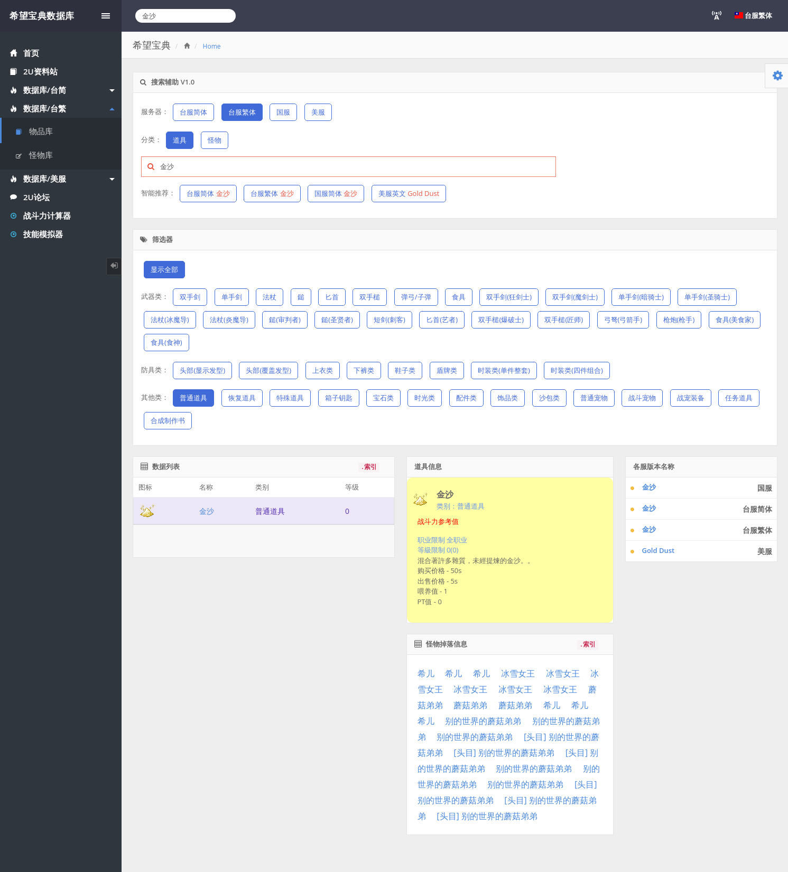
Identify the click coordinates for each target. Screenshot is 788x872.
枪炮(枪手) (679, 319)
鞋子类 (405, 370)
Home (212, 46)
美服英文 (409, 193)
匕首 (332, 297)
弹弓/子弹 (416, 297)
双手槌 (369, 297)
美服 (318, 112)
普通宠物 (594, 397)
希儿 (426, 673)
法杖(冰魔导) (170, 319)
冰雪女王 (518, 673)
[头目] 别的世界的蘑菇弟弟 (503, 752)
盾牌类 (447, 370)
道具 (180, 140)
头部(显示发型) (202, 370)
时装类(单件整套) (504, 370)
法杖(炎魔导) (229, 319)
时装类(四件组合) (577, 370)
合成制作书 (168, 420)
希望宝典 (152, 45)
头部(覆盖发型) (268, 370)
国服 (283, 112)
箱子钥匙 (339, 397)
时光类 (424, 397)
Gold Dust (658, 550)
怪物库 (34, 154)
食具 (459, 297)
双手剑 (190, 297)
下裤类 (364, 370)
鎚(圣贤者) (337, 319)
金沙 (206, 511)
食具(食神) (166, 342)
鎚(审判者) (285, 319)
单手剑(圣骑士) (707, 297)
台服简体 (193, 112)
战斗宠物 (642, 397)
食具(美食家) (735, 319)
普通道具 (193, 397)
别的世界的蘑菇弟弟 (483, 721)
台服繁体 (242, 112)
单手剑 (231, 297)
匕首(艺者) (442, 319)
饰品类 (507, 397)
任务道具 (739, 397)
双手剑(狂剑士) (509, 297)
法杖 (269, 297)
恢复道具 (242, 397)
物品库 (34, 131)
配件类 (466, 397)
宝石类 (383, 397)
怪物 (214, 140)
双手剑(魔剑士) (575, 297)
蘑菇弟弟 (470, 705)
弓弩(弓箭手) (623, 319)
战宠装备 (690, 397)
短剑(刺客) (389, 319)
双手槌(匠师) (563, 319)
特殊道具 (290, 397)
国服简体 (335, 193)
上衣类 (322, 370)
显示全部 (164, 269)
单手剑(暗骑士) (641, 297)
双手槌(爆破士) (501, 319)
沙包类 (549, 397)
